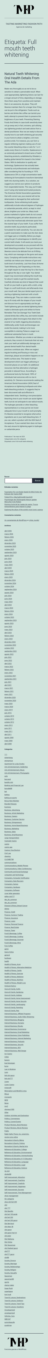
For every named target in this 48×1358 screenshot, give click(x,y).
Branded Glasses (10, 804)
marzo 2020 (8, 707)
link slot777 (8, 1078)
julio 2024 (7, 596)
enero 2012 (8, 725)
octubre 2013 (9, 719)
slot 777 (7, 1208)
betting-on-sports (10, 798)
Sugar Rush (8, 1288)
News (6, 1103)
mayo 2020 (8, 704)
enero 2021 (8, 694)
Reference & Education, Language (16, 1162)
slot (5, 1205)
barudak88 (8, 788)
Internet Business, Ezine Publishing (16, 1035)
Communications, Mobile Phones (16, 866)
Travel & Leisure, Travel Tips (14, 1304)
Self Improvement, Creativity (14, 1183)
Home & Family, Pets (11, 1011)
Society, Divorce (10, 1261)
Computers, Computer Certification (16, 878)
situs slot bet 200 (10, 1202)
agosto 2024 (8, 593)
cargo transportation (11, 838)
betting (6, 795)
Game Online (9, 952)
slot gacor (8, 1230)
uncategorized (9, 1313)
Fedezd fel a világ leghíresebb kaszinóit (18, 497)
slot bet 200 (8, 1217)
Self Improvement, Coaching (14, 1180)
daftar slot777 (9, 896)
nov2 (6, 1106)
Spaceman (8, 1276)
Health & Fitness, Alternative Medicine (18, 967)
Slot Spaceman (9, 1245)
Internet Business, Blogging (14, 1020)
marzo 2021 (8, 688)
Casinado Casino (10, 841)
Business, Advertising (12, 810)
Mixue (6, 1094)
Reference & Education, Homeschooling (18, 1156)
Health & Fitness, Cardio (13, 970)
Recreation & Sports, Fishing (14, 1143)
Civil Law (7, 853)
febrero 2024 (9, 611)
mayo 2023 (8, 630)
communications (10, 863)
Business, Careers (10, 816)
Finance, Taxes (9, 930)
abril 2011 (8, 734)
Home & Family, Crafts (12, 989)
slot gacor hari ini (10, 1233)
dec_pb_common (10, 903)
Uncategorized (9, 1310)
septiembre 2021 (10, 679)
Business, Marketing (11, 829)
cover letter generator (12, 893)
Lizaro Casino (9, 1085)
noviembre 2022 (10, 645)
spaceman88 (9, 1279)
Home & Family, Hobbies (13, 995)
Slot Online (8, 1242)
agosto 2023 (8, 623)
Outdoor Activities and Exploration (16, 1115)
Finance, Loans (9, 921)
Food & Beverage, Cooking (13, 937)
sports (6, 1282)
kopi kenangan (9, 1063)
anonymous (8, 761)
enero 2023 (8, 639)
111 (5, 754)
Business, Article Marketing (14, 813)
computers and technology (14, 875)
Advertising (8, 758)
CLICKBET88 (9, 859)
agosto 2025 (8, 555)
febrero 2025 (9, 574)
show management (11, 1196)
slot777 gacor (9, 1254)
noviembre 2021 (10, 676)
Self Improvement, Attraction (14, 1177)
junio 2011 (8, 728)
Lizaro (6, 1082)
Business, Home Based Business (16, 825)
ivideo (6, 1057)
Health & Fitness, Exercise (13, 974)
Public (6, 1131)
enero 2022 (8, 673)
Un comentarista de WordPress (15, 520)
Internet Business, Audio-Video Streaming (19, 1017)
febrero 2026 (9, 537)
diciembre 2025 (10, 543)
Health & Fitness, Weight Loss (15, 983)
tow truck (7, 1294)
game (6, 949)
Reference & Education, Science (15, 1168)
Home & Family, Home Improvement (17, 998)
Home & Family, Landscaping (14, 1004)
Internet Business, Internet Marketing (17, 1038)
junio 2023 (8, 627)
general (7, 955)
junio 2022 (8, 660)
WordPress (22, 1349)
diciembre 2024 (10, 580)
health (6, 961)
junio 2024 (8, 599)
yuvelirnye (8, 1325)
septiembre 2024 (10, 589)
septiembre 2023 (10, 620)
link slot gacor (9, 1075)
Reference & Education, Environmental (18, 1152)
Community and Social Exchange (16, 872)
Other (6, 1112)
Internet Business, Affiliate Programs (17, 1014)
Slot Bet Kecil (9, 1224)
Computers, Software (12, 890)
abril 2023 (8, 633)
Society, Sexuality (10, 1273)
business (7, 807)
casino (6, 844)
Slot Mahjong (9, 1239)
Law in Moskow (10, 1069)
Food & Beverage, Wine (12, 943)
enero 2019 (8, 710)
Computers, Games (11, 884)
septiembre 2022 (10, 651)
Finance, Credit (9, 912)
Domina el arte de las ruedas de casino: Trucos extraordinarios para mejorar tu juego (21, 505)
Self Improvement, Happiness (15, 1186)
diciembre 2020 (10, 697)
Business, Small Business (13, 835)
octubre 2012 (9, 722)
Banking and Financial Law (14, 785)
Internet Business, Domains (14, 1023)
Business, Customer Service (14, 819)
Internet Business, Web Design (15, 1051)
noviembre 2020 (10, 701)
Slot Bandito (8, 1211)
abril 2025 (8, 568)
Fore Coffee (8, 946)
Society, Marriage (10, 1264)
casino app (8, 847)
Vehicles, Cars (9, 1316)
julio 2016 (7, 713)
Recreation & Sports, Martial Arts (16, 1146)
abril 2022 (8, 664)
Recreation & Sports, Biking (14, 1140)
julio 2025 (7, 559)
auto (6, 776)
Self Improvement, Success (14, 1190)
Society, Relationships (12, 1267)
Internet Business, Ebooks (13, 1026)
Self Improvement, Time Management (17, 1193)
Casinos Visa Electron (12, 850)
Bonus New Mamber (11, 801)
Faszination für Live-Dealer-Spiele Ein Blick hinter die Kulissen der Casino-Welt (23, 493)
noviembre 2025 (10, 546)
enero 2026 (8, 540)
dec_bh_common (10, 900)
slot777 (7, 1251)
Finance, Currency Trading (13, 915)
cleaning (7, 856)
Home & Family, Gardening (13, 992)
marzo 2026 (8, 534)
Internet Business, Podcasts (14, 1041)
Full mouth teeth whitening (24, 441)
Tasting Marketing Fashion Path (24, 24)
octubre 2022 (9, 648)
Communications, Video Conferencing (18, 869)
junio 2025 (8, 562)
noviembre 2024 (10, 583)
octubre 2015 (9, 716)
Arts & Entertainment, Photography (16, 773)
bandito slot (8, 782)
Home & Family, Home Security (15, 1001)
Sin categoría (21, 439)
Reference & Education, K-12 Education (18, 1159)
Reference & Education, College (15, 1149)
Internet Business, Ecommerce (15, 1029)
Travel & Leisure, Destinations (15, 1298)
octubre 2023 (9, 617)
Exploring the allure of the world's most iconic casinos (23, 510)
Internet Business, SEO (12, 1048)
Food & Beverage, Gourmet (13, 940)
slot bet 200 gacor (10, 1220)
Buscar (6, 477)
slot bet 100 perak (10, 1214)
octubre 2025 (9, 549)
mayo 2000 (8, 741)
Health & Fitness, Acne (12, 964)
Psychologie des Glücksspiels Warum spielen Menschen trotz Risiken (20, 501)
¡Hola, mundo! (34, 520)
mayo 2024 (8, 602)
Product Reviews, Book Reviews (15, 1125)
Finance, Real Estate (11, 927)
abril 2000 (8, 744)
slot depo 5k (8, 1227)
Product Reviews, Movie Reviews (16, 1128)
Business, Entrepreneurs (13, 822)
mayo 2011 (8, 731)
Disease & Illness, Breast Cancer (15, 906)
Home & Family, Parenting (13, 1007)
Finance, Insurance (11, 918)
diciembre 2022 (10, 642)
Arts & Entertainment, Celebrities (16, 767)
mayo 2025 (8, 565)
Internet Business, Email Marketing (16, 1032)
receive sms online (11, 1137)
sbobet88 (7, 1174)
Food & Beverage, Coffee (13, 933)
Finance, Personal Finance (13, 924)
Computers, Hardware (12, 887)
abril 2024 (8, 605)
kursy (6, 1066)
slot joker (7, 1236)
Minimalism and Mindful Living (15, 1091)
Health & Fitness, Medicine (13, 977)
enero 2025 (8, 577)
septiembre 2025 (10, 552)
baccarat (7, 779)
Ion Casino (8, 1054)
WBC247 (7, 1319)
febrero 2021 (9, 691)
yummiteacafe (9, 1322)
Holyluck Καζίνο (10, 986)
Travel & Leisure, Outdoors (13, 1301)
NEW (6, 1100)
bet (5, 791)
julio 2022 (7, 657)
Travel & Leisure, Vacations (14, 1307)
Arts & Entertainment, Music (14, 770)
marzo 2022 (8, 667)
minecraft (7, 1088)
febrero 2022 (9, 670)
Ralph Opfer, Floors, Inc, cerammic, (16, 1134)
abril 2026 (8, 531)
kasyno (7, 1060)
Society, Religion (10, 1270)
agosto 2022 (8, 654)
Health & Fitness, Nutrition (13, 980)
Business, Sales (10, 832)
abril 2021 (8, 685)
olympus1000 (9, 1109)
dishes (6, 909)
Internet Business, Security (13, 1045)
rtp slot (7, 1171)
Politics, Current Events (12, 1122)
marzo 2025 (8, 571)
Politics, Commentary (12, 1119)
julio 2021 (7, 682)
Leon (6, 1072)
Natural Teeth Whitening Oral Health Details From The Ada (21, 78)
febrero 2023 (9, 636)
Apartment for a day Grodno (14, 764)
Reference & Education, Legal (14, 1165)
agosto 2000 (8, 738)
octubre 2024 (9, 586)
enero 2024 (8, 614)
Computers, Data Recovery (13, 881)
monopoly (8, 1097)
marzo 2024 (8, 608)
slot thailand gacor (11, 1248)
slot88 (6, 1257)
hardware (7, 958)
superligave (8, 1291)
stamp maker (9, 1285)
